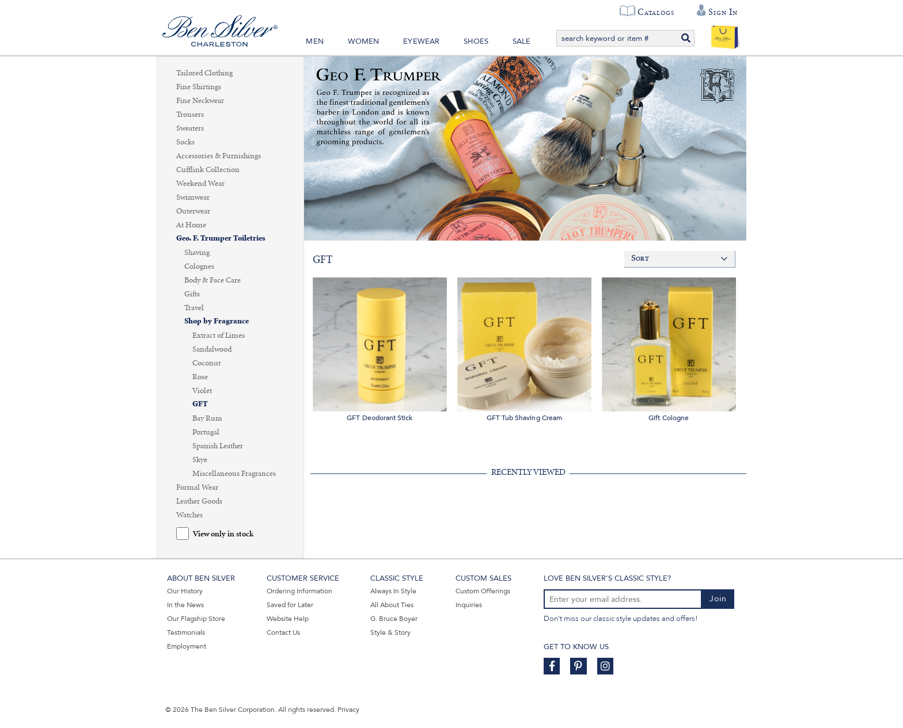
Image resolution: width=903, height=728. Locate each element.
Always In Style (393, 591)
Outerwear (193, 211)
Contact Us (283, 632)
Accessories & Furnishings (218, 156)
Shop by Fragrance (216, 321)
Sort (640, 258)
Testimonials (186, 632)
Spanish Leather (217, 446)
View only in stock (223, 534)
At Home (191, 225)
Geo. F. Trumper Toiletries (220, 238)
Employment (186, 646)
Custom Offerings (483, 591)
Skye (199, 460)
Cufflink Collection (208, 170)
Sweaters (190, 128)
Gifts (192, 294)
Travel (194, 308)
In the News (185, 604)
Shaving (197, 253)
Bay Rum (207, 418)
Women (364, 41)
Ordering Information (299, 591)
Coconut (206, 363)
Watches (189, 515)
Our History (185, 591)
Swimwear (193, 197)
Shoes (476, 41)
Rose (200, 377)
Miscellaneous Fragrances (234, 474)
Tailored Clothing (204, 73)
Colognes (199, 266)
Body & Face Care (212, 280)
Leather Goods (199, 501)
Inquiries (469, 604)
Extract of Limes (218, 335)
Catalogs (656, 12)
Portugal (205, 432)
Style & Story (390, 632)
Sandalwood (212, 349)
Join (718, 598)
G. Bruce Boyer (394, 618)
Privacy (348, 709)
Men (315, 41)
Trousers (190, 114)
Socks (185, 142)
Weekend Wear (200, 184)
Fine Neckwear (200, 101)
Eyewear (421, 41)
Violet (202, 391)
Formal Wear (197, 487)
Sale (522, 41)
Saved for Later (290, 604)
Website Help (288, 618)
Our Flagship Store (196, 618)
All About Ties (391, 604)
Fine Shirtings (198, 87)
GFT (200, 404)
